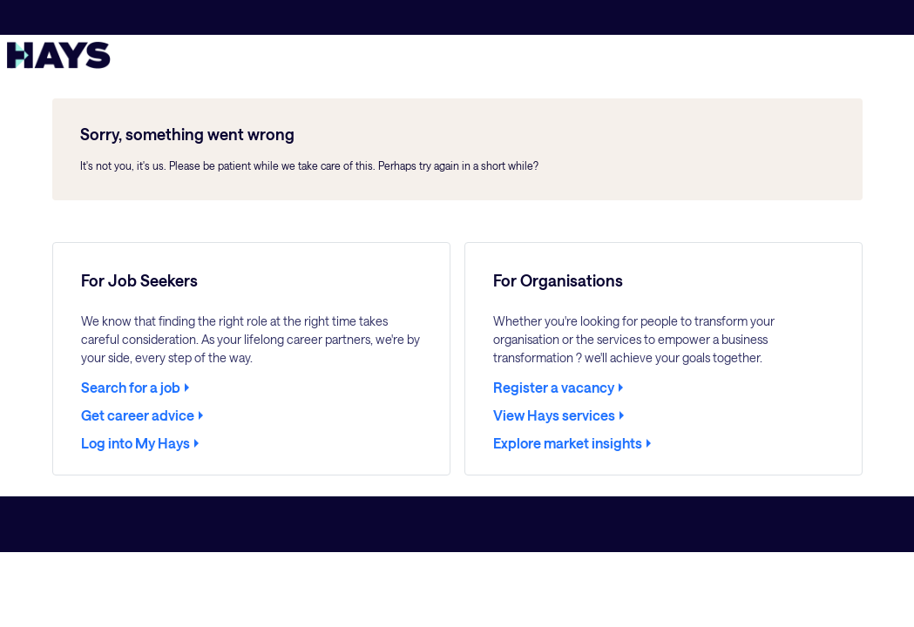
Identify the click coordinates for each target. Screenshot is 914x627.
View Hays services (554, 415)
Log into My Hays (135, 443)
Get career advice (137, 415)
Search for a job (130, 387)
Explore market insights (567, 443)
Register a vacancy (553, 387)
